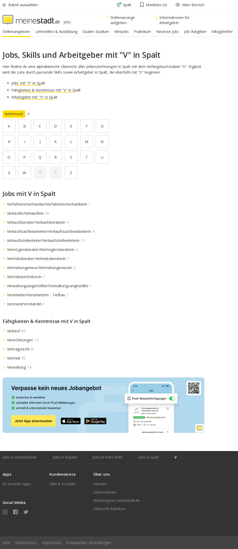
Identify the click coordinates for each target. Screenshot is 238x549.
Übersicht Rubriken (109, 508)
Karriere (100, 483)
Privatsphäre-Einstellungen (88, 542)
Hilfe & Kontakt (62, 483)
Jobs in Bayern (65, 457)
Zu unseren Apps (17, 483)
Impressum (51, 542)
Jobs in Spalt (148, 457)
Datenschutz (26, 542)
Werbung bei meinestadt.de (116, 500)
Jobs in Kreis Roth (108, 457)
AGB (6, 542)
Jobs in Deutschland (19, 457)
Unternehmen (105, 492)
